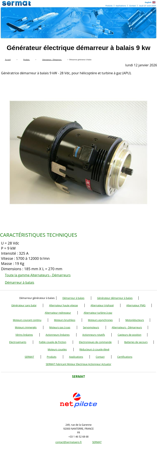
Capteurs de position (129, 335)
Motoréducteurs (134, 320)
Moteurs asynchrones (100, 320)
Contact (100, 357)
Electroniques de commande (95, 342)
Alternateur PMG (136, 305)
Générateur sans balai (23, 305)
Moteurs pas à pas (59, 327)
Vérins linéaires (24, 335)
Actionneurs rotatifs (93, 335)
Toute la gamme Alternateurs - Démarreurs (38, 275)
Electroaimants (17, 342)
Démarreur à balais (19, 282)
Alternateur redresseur (58, 312)
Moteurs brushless (64, 320)
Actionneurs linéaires (58, 335)
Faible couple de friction (52, 342)
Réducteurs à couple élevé (94, 349)
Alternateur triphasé (102, 305)
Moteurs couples (57, 349)
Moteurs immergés (26, 327)
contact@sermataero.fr (68, 442)
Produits (51, 357)
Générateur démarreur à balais (115, 298)
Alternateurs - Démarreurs (127, 327)
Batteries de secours (136, 342)
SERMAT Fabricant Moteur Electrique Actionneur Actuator (78, 364)
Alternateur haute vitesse (63, 305)
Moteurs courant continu (27, 320)
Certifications (124, 357)
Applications (76, 357)
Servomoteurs (91, 327)
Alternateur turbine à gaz (98, 312)
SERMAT (29, 357)
